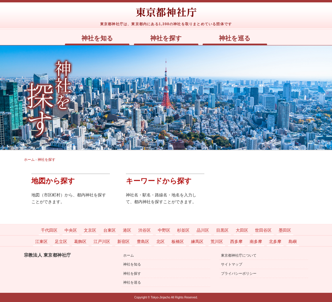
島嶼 (292, 241)
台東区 (109, 230)
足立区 (61, 241)
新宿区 (123, 241)
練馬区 (197, 241)
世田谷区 (263, 230)
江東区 (41, 241)
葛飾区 (80, 241)
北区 (160, 241)
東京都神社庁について (238, 255)
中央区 (71, 230)
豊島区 (143, 241)
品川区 (203, 230)
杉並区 (183, 230)
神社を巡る (235, 38)
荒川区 (217, 241)
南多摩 (256, 241)
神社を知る (97, 38)
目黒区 (222, 230)
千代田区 (49, 230)
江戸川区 (102, 241)
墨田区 (285, 230)
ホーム (128, 255)
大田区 (242, 230)
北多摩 (275, 241)
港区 (127, 230)
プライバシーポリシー (238, 273)
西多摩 (236, 241)
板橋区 (177, 241)
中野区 (164, 230)
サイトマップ (231, 264)
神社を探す (166, 38)
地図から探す (53, 181)
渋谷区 (144, 230)
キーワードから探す (159, 181)
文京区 (90, 230)
